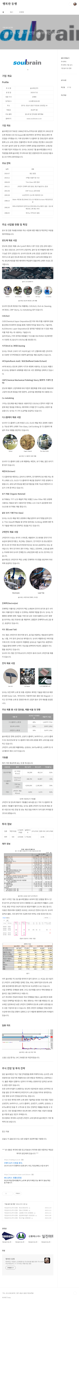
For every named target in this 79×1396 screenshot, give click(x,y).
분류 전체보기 (65, 58)
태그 (11, 12)
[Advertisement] (27, 719)
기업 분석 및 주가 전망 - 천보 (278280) (16, 1239)
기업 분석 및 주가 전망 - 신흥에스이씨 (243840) (18, 1241)
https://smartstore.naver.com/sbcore (17, 1203)
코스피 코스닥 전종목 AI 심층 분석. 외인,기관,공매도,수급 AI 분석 (26, 1194)
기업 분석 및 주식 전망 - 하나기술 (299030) (17, 1246)
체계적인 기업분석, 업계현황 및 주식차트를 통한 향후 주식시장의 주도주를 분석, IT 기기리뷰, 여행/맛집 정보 (24, 1327)
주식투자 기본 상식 (66, 65)
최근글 (63, 87)
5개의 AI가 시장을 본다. (13, 1191)
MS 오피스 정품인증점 (13, 1206)
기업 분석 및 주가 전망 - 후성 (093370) (16, 1236)
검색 (70, 4)
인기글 (69, 87)
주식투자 (63, 62)
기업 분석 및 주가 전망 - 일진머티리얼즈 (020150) (19, 1244)
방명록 (21, 12)
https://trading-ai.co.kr (12, 1188)
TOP (75, 1357)
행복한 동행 (9, 4)
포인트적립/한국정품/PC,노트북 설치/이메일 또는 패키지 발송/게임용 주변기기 (27, 1210)
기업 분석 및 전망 (10, 1233)
